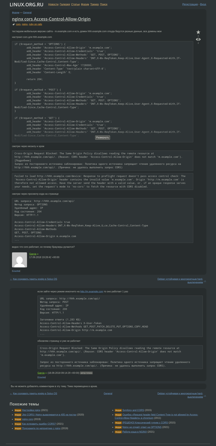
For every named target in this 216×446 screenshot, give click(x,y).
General (27, 12)
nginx (25, 24)
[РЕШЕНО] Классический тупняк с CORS (145, 422)
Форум (85, 4)
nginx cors (27, 419)
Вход (203, 4)
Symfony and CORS (133, 410)
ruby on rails (35, 24)
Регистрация (190, 4)
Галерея (65, 4)
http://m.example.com (91, 291)
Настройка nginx (31, 410)
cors (18, 24)
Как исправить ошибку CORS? (39, 424)
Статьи (75, 4)
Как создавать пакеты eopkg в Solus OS (35, 279)
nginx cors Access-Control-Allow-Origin (51, 19)
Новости (53, 4)
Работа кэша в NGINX (134, 432)
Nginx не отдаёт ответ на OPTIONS (141, 427)
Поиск (103, 4)
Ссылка (16, 271)
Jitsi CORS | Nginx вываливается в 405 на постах (49, 414)
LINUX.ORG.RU (27, 4)
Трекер (94, 4)
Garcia (32, 254)
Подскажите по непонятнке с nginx (41, 428)
